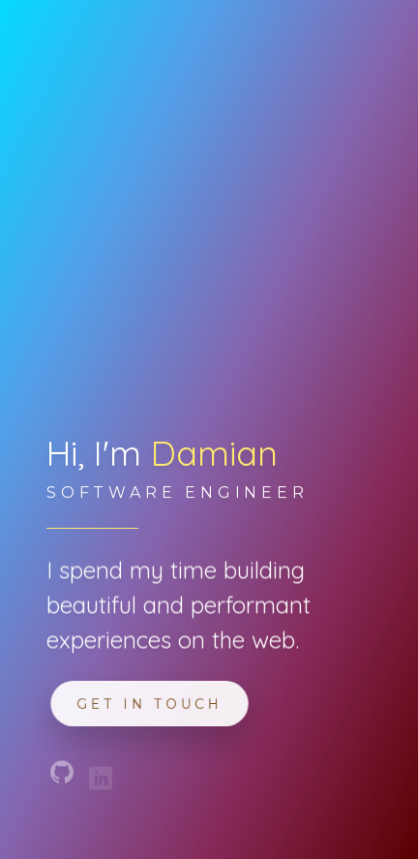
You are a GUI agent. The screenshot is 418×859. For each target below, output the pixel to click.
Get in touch (150, 703)
